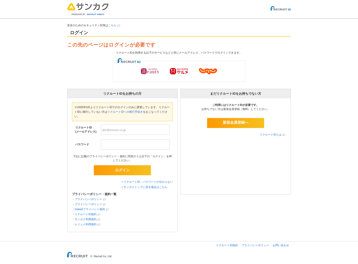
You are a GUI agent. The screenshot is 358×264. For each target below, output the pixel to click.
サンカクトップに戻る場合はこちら (145, 187)
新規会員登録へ (235, 122)
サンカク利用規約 (86, 219)
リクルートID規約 (86, 214)
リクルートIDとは (271, 134)
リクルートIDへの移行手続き (125, 111)
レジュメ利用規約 (86, 224)
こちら (112, 25)
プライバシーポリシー (88, 199)
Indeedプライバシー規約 (90, 209)
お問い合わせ (281, 245)
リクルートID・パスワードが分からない (148, 181)
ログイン (122, 170)
